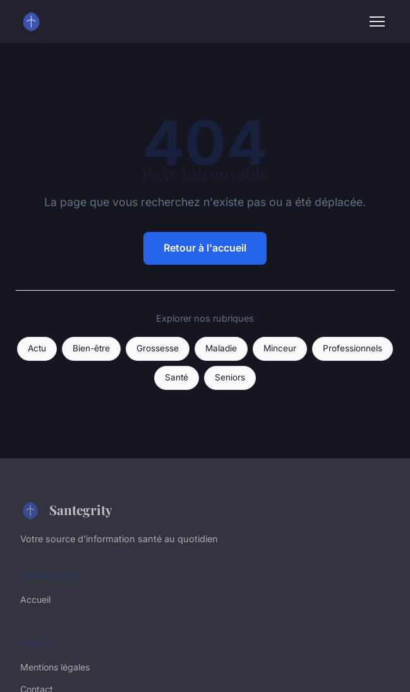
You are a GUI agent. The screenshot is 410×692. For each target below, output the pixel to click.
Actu (37, 348)
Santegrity (66, 510)
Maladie (221, 348)
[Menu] (377, 21)
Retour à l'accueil (205, 247)
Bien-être (91, 348)
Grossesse (157, 348)
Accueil (35, 599)
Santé (176, 377)
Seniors (230, 377)
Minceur (279, 348)
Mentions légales (55, 667)
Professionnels (352, 348)
